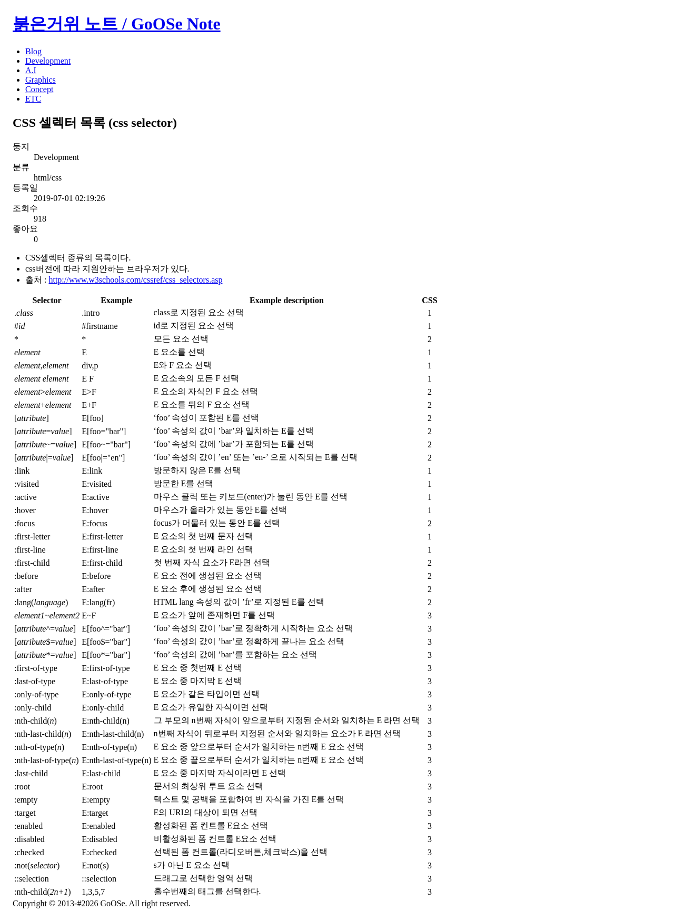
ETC (33, 98)
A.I (30, 70)
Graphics (40, 79)
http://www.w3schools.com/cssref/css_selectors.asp (135, 279)
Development (48, 60)
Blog (33, 51)
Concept (39, 89)
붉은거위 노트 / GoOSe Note (117, 23)
